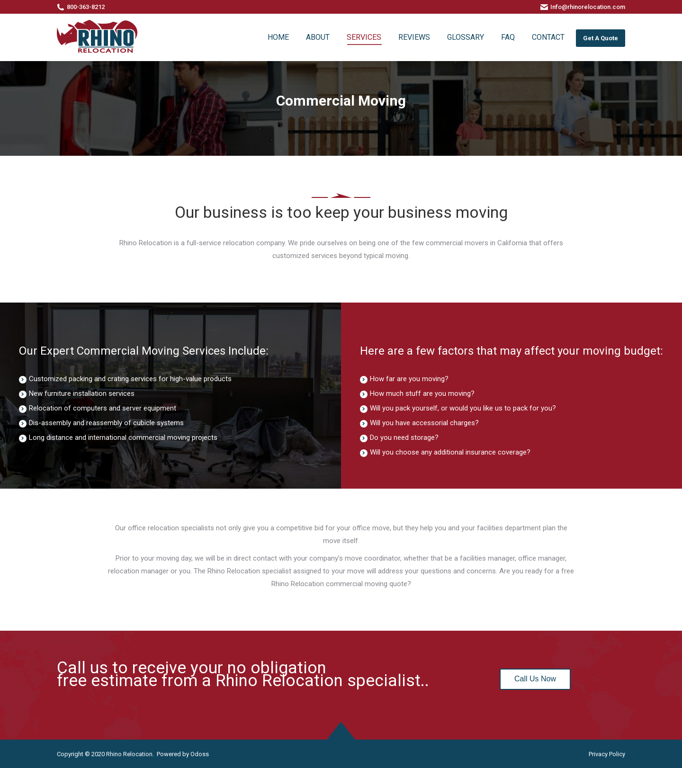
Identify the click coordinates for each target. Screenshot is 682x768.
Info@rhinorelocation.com (587, 6)
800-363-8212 (86, 6)
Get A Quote (600, 38)
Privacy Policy (607, 754)
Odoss (199, 754)
